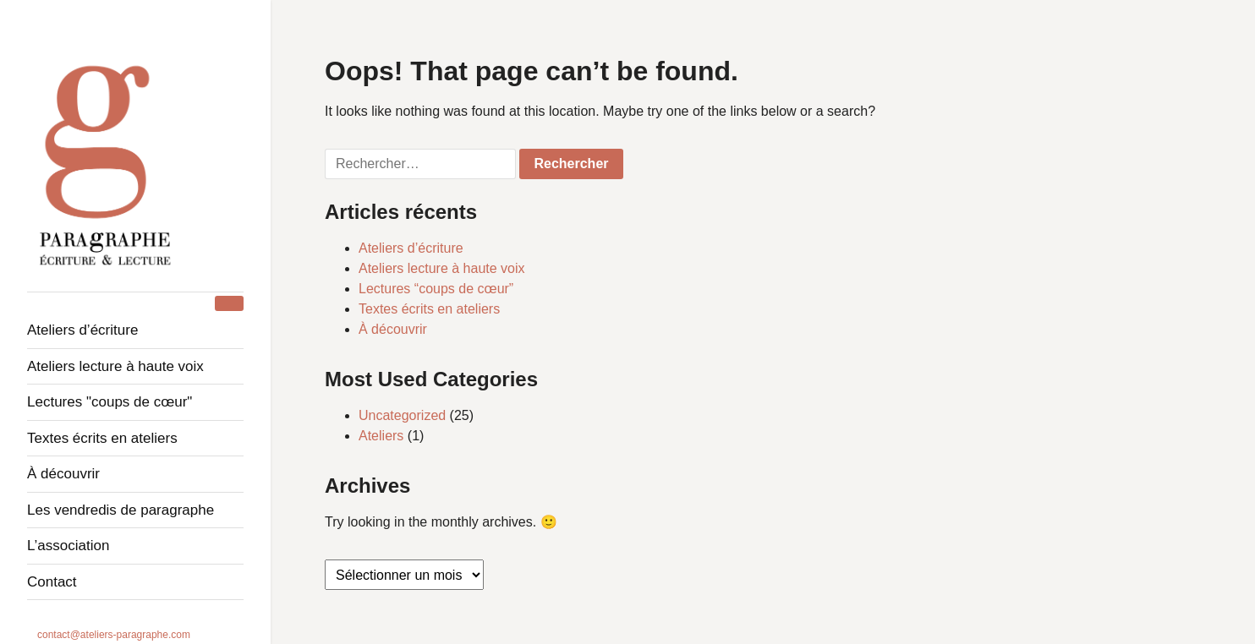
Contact (52, 582)
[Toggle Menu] (229, 303)
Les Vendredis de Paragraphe (120, 510)
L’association (68, 546)
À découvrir (63, 474)
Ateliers (381, 435)
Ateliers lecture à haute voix (115, 366)
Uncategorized (402, 415)
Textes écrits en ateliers (102, 438)
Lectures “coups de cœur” (436, 288)
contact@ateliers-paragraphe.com (113, 635)
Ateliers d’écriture (82, 330)
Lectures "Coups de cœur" (109, 402)
